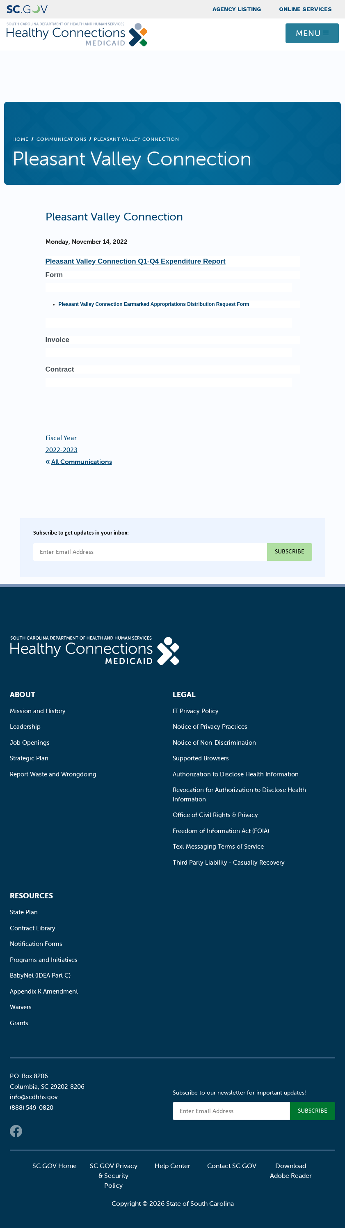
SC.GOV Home (54, 1165)
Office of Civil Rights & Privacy (215, 815)
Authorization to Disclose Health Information (236, 774)
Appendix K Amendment (44, 991)
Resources (31, 895)
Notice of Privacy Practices (210, 726)
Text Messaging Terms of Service (218, 846)
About (22, 694)
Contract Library (32, 928)
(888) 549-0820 (31, 1107)
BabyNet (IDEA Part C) (40, 975)
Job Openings (30, 742)
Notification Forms (36, 944)
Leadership (25, 726)
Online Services (305, 9)
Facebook (16, 1131)
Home (20, 139)
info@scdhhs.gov (33, 1097)
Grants (19, 1023)
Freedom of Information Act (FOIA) (221, 831)
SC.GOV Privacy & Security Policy (113, 1175)
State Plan (24, 912)
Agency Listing (236, 9)
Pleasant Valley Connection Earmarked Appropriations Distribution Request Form (154, 304)
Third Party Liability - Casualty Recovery (229, 862)
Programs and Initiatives (44, 960)
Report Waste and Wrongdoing (53, 774)
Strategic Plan (29, 758)
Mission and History (38, 711)
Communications (62, 139)
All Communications (81, 461)
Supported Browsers (201, 758)
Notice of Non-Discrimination (214, 742)
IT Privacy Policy (196, 711)
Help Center (172, 1165)
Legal (184, 694)
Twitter (32, 1131)
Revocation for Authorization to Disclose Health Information (239, 794)
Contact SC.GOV (231, 1165)
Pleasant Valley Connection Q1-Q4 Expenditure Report (136, 261)
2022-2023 (62, 449)
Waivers (21, 1007)
